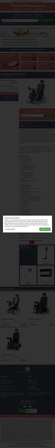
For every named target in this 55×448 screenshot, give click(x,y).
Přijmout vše (45, 229)
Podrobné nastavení (10, 229)
